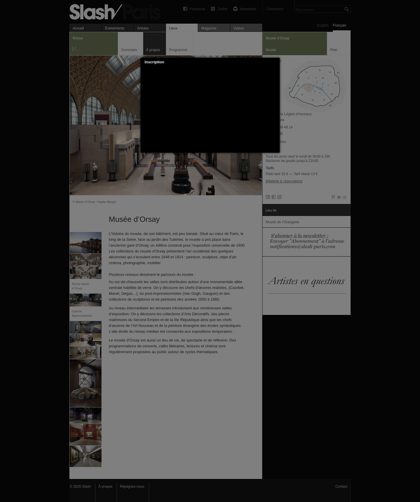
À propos (105, 486)
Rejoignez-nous (132, 486)
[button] (275, 62)
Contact (341, 486)
